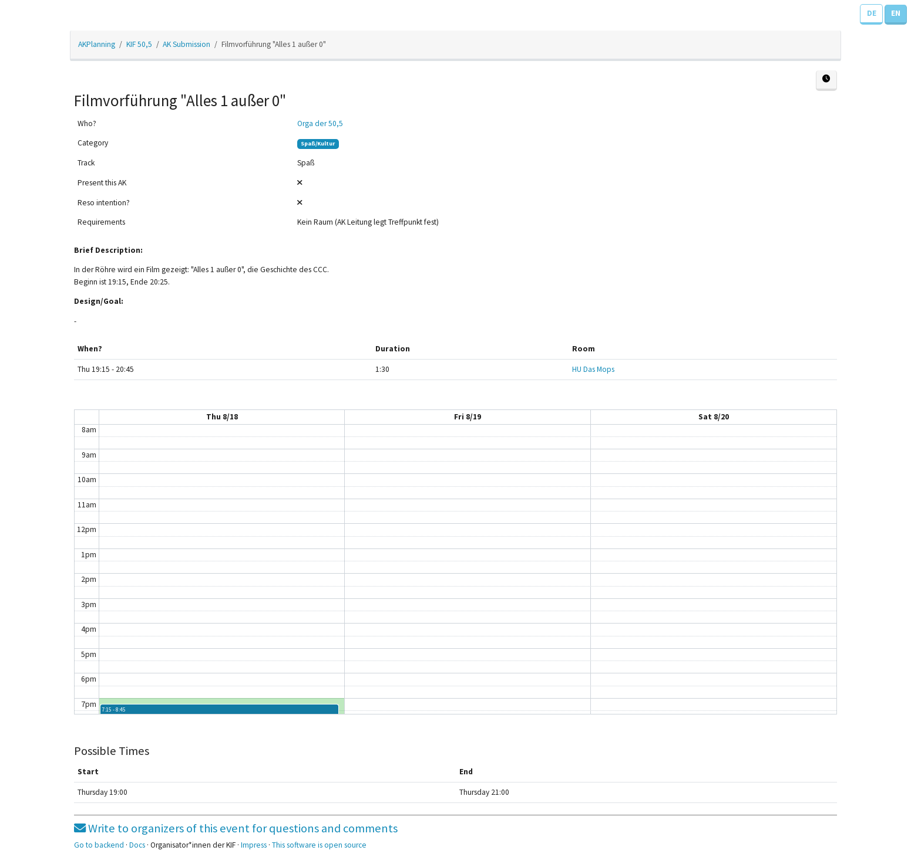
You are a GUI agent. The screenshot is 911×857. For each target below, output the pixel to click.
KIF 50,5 (139, 44)
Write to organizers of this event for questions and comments (236, 828)
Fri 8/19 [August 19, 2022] (467, 417)
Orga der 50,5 (320, 123)
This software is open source (319, 845)
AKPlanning (96, 44)
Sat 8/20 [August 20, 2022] (713, 417)
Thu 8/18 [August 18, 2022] (222, 417)
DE (871, 13)
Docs (137, 845)
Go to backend (99, 845)
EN (895, 13)
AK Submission (186, 44)
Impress (254, 845)
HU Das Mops (593, 369)
